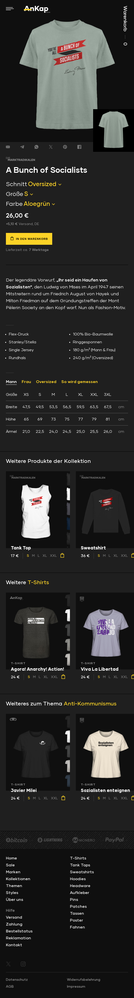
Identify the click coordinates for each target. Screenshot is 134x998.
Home (11, 858)
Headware (80, 886)
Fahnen (77, 927)
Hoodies (78, 879)
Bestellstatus (19, 931)
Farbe (14, 204)
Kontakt (14, 945)
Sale (10, 865)
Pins (74, 900)
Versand (14, 917)
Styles (12, 893)
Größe (14, 194)
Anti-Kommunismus (90, 704)
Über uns (14, 900)
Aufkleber (79, 893)
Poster (76, 920)
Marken (13, 872)
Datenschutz (17, 979)
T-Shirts (38, 582)
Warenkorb (125, 26)
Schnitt (16, 184)
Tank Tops (80, 865)
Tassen (77, 913)
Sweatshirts (82, 872)
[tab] (67, 413)
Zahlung (14, 924)
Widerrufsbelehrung (83, 979)
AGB (10, 986)
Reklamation (18, 938)
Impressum (76, 986)
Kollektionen (18, 879)
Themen (14, 886)
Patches (78, 907)
